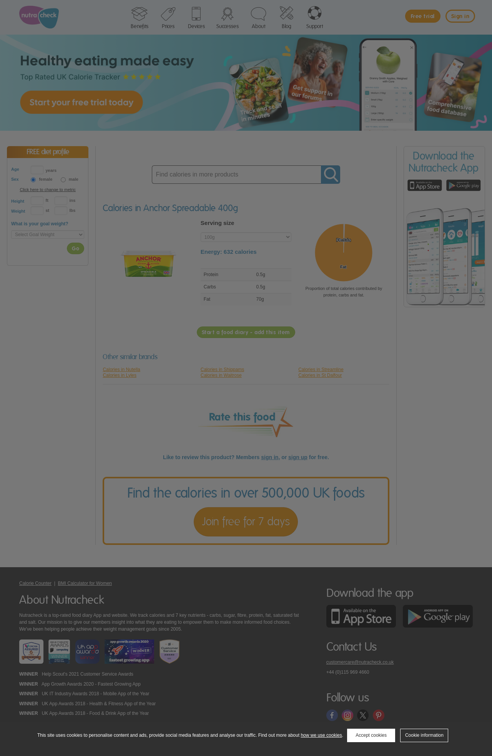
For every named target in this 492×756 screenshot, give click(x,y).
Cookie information (424, 735)
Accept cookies (371, 735)
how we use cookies (321, 735)
